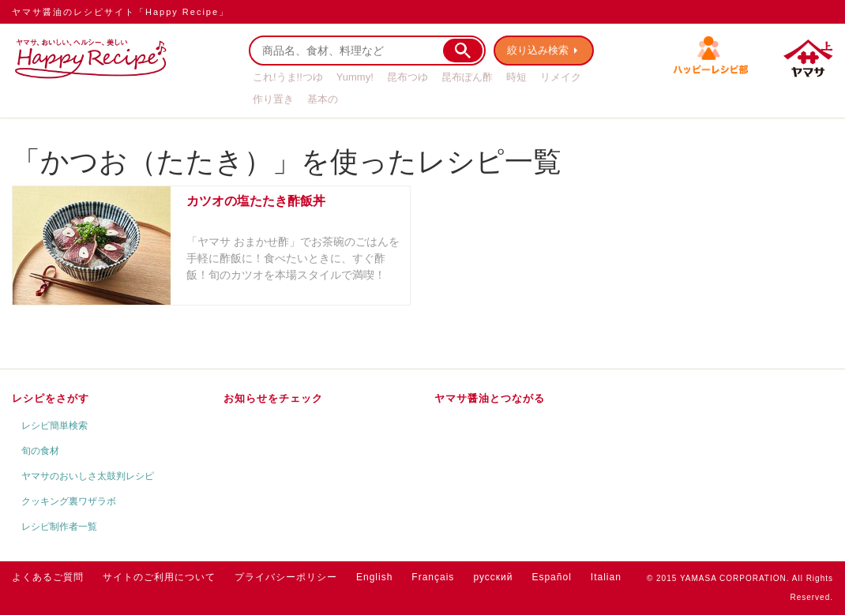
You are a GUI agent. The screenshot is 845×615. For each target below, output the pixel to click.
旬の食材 (40, 450)
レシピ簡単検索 (54, 425)
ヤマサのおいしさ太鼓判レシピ (87, 476)
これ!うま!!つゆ (288, 77)
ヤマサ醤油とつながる (489, 398)
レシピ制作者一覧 (59, 526)
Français (432, 577)
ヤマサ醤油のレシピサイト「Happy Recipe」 (120, 12)
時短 (516, 77)
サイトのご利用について (159, 577)
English (374, 577)
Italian (606, 577)
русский (493, 577)
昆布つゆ (407, 77)
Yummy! (355, 77)
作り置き (273, 99)
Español (551, 577)
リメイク (560, 77)
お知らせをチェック (273, 398)
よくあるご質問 (48, 577)
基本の (322, 99)
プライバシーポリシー (286, 577)
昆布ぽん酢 (467, 77)
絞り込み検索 (538, 50)
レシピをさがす (50, 398)
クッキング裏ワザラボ (68, 501)
